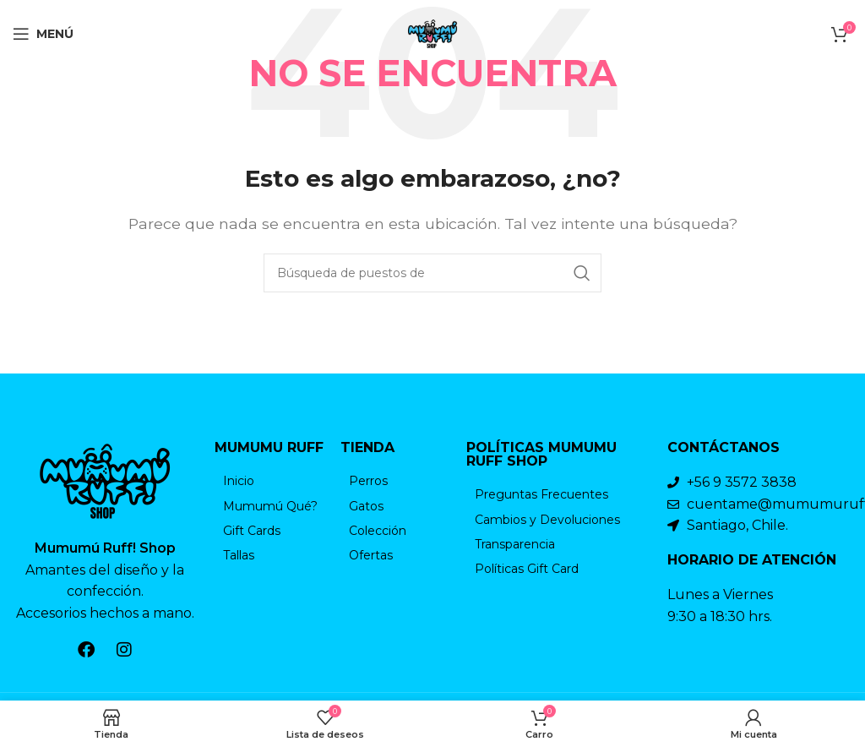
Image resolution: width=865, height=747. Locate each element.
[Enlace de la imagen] (104, 480)
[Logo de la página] (432, 33)
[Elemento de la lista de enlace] (269, 481)
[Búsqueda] (432, 273)
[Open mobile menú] (43, 34)
